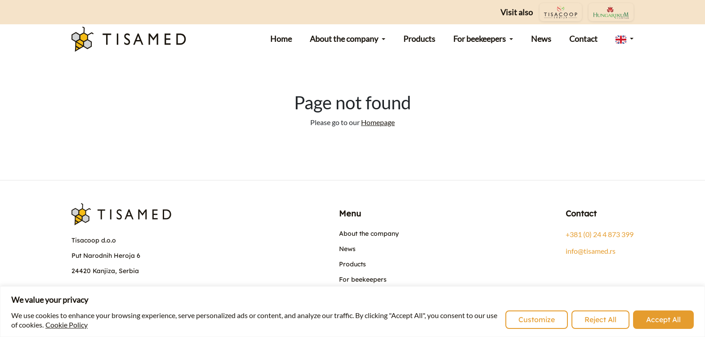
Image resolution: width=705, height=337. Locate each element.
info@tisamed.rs (591, 251)
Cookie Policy (66, 324)
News (347, 249)
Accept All (663, 319)
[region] (352, 311)
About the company (369, 233)
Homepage (378, 122)
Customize (536, 319)
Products (352, 264)
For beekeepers (363, 279)
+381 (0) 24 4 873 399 (600, 234)
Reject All (600, 319)
